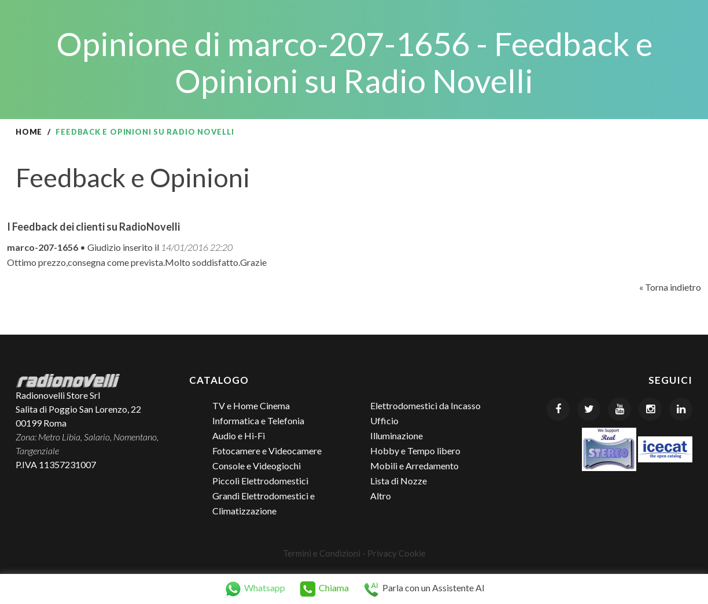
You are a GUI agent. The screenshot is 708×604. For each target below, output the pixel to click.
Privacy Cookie (396, 553)
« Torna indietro (670, 286)
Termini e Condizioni (321, 553)
